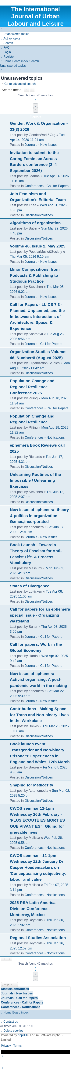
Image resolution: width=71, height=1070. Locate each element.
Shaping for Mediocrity (31, 785)
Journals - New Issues (41, 145)
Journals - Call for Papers (43, 344)
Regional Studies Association (38, 937)
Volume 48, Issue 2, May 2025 (37, 246)
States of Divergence (29, 586)
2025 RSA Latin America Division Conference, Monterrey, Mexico (32, 908)
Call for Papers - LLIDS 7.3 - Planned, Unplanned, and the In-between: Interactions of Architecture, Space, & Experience (37, 316)
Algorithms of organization (35, 223)
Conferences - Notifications (45, 437)
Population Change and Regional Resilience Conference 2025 (32, 387)
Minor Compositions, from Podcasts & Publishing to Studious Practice (35, 275)
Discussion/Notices (39, 215)
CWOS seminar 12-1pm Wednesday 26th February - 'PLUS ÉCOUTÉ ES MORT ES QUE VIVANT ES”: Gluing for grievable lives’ (37, 820)
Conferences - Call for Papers (47, 186)
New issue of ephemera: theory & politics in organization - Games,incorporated (39, 515)
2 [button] (35, 105)
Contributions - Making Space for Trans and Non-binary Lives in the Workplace (39, 715)
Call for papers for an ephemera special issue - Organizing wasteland (40, 615)
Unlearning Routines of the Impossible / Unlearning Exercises (35, 480)
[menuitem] (14, 34)
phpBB (22, 1035)
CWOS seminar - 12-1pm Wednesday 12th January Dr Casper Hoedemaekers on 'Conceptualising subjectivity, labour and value (38, 867)
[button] (35, 110)
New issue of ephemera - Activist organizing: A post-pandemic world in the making (38, 679)
